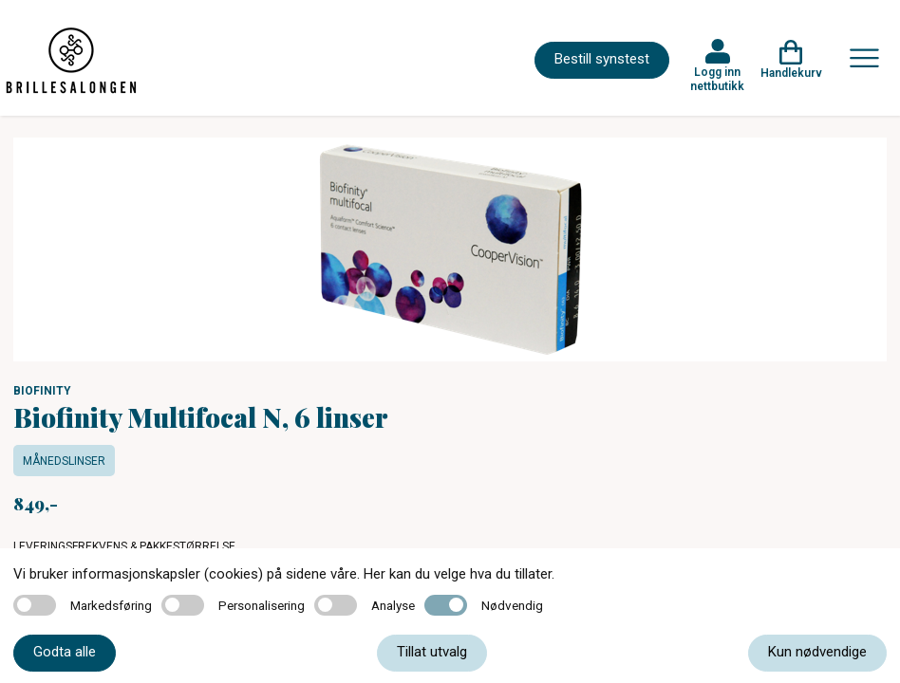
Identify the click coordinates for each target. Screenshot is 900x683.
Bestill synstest (601, 58)
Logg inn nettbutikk (717, 78)
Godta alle (64, 651)
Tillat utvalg (432, 651)
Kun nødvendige (817, 651)
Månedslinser (64, 461)
